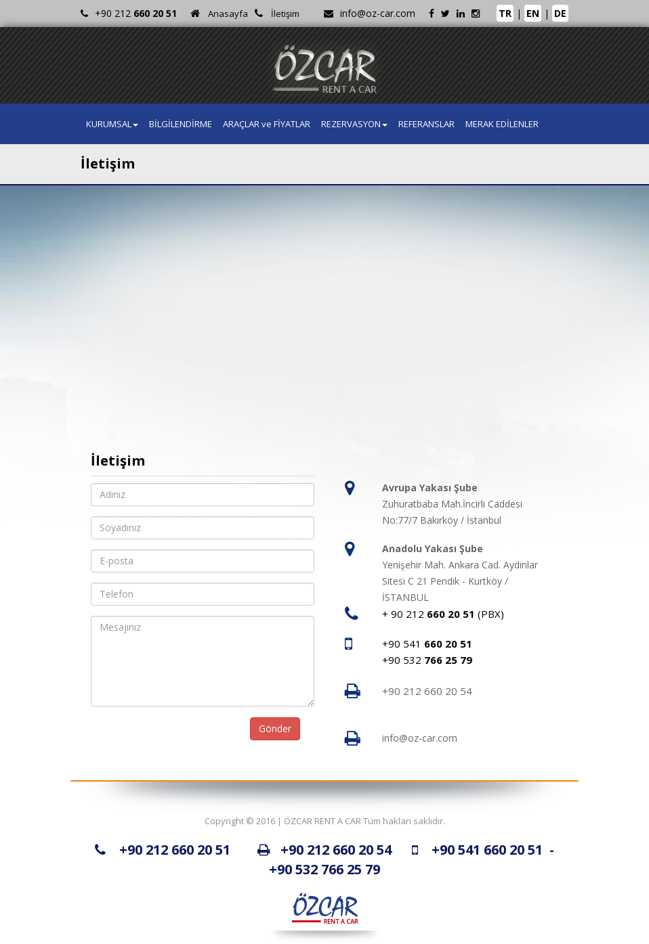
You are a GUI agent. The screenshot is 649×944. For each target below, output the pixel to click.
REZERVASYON (354, 124)
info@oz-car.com (377, 13)
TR (505, 13)
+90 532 (427, 660)
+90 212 (136, 13)
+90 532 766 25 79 (324, 869)
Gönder (275, 728)
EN (532, 13)
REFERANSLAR (426, 124)
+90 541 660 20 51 (487, 849)
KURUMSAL (112, 124)
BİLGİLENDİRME (180, 124)
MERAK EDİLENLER (502, 124)
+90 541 (427, 643)
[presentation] (173, 736)
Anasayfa (228, 13)
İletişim (285, 13)
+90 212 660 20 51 (174, 849)
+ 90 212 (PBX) (443, 614)
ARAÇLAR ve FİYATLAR (266, 124)
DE (560, 13)
